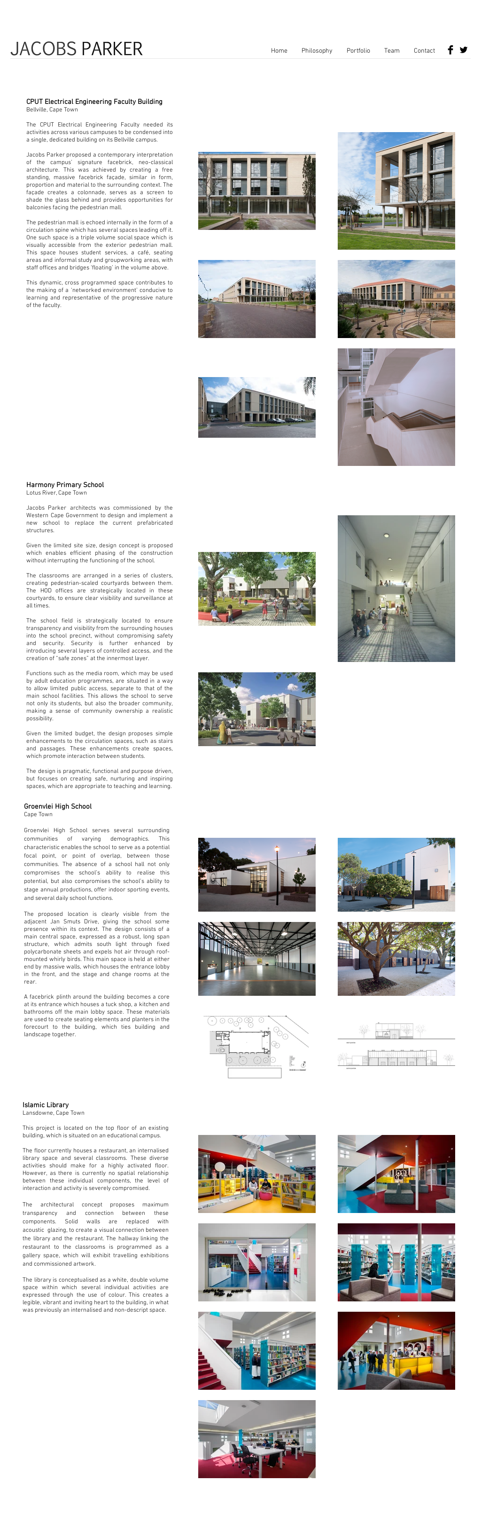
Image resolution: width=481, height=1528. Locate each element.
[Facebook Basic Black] (450, 50)
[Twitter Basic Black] (463, 50)
